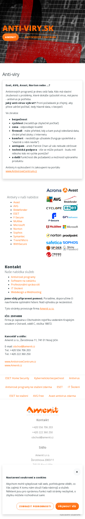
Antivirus (74, 378)
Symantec (19, 236)
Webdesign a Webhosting (26, 292)
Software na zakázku (23, 280)
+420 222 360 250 (42, 432)
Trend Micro (20, 240)
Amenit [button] (10, 37)
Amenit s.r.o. (47, 308)
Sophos (17, 232)
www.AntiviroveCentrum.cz (21, 171)
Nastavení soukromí (70, 514)
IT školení (17, 288)
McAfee (17, 221)
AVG (15, 206)
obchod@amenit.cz (24, 346)
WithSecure (20, 244)
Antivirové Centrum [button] (40, 37)
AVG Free (38, 396)
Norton (17, 229)
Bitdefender (20, 210)
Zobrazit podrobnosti (35, 506)
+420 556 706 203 (42, 427)
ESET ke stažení (18, 396)
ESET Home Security (17, 378)
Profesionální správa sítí (25, 284)
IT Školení (74, 387)
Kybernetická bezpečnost (49, 378)
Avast (16, 202)
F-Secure (18, 217)
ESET (16, 213)
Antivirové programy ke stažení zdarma (28, 387)
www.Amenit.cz (13, 365)
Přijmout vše (67, 506)
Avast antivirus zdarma (62, 396)
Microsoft (19, 225)
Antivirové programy (23, 277)
